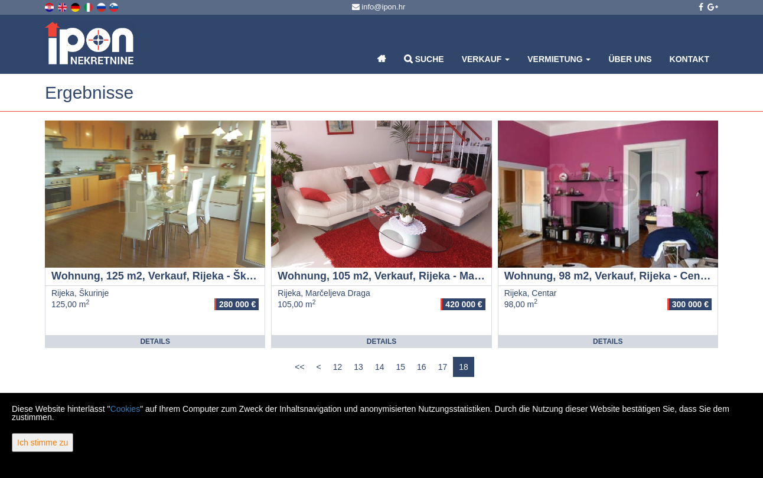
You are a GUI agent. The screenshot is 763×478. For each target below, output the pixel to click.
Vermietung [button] (559, 59)
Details (154, 341)
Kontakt (689, 59)
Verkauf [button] (486, 59)
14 (379, 367)
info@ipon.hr (379, 6)
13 (358, 367)
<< (299, 367)
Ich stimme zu (42, 442)
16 (421, 367)
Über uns (629, 59)
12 (338, 367)
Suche (424, 59)
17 (443, 367)
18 (463, 367)
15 (400, 367)
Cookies (125, 409)
